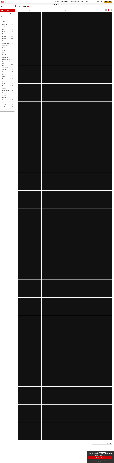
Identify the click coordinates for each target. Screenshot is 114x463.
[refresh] (29, 6)
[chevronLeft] (15, 6)
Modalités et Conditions (99, 460)
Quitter (103, 461)
